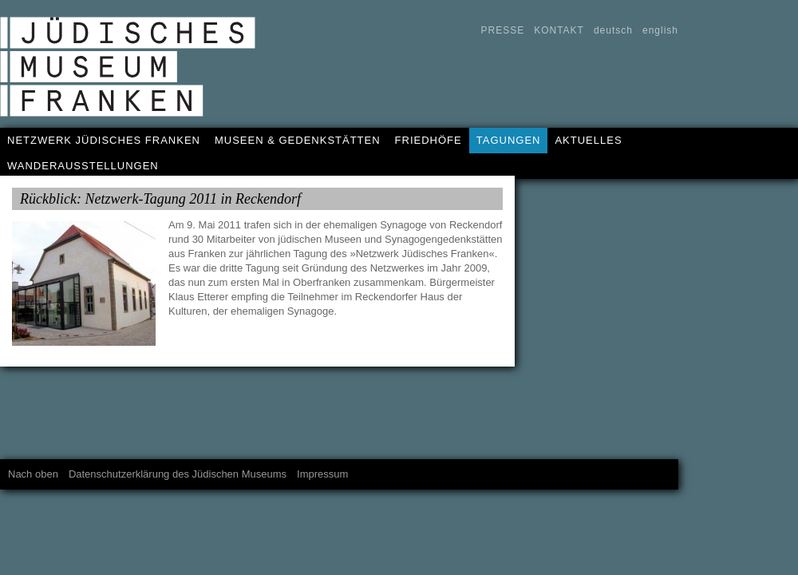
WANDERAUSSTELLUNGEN (83, 166)
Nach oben (33, 474)
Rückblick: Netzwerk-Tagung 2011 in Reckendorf (160, 199)
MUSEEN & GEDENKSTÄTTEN (298, 140)
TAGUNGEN (508, 140)
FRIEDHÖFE (428, 140)
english (660, 30)
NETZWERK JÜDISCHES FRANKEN (103, 140)
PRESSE (502, 30)
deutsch (613, 30)
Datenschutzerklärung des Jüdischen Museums (177, 474)
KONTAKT (559, 30)
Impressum (322, 474)
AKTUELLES (588, 140)
